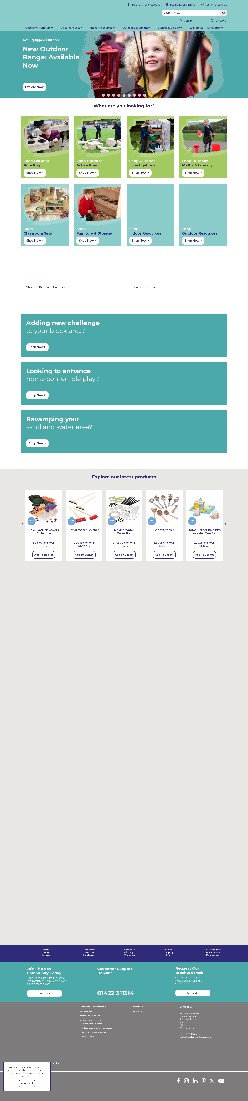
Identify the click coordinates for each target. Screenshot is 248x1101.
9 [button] (144, 97)
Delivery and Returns (90, 1019)
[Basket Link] (212, 21)
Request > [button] (193, 993)
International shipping (182, 4)
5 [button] (124, 97)
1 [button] (103, 97)
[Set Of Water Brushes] (84, 425)
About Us (137, 1011)
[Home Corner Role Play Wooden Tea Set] (204, 425)
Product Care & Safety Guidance (96, 1028)
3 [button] (113, 97)
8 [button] (139, 97)
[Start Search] (223, 13)
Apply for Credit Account (145, 4)
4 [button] (119, 97)
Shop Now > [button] (34, 174)
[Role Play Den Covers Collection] (43, 425)
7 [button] (134, 97)
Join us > (44, 993)
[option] (124, 66)
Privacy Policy (87, 1036)
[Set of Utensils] (164, 425)
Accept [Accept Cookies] (27, 1083)
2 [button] (108, 97)
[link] (178, 1080)
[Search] (191, 13)
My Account (86, 1011)
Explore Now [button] (34, 88)
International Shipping (91, 1023)
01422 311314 (115, 992)
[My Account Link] (182, 21)
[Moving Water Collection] (124, 425)
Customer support (215, 4)
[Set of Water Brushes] (84, 447)
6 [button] (129, 97)
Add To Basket (43, 471)
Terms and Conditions (90, 1015)
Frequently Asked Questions (93, 1032)
